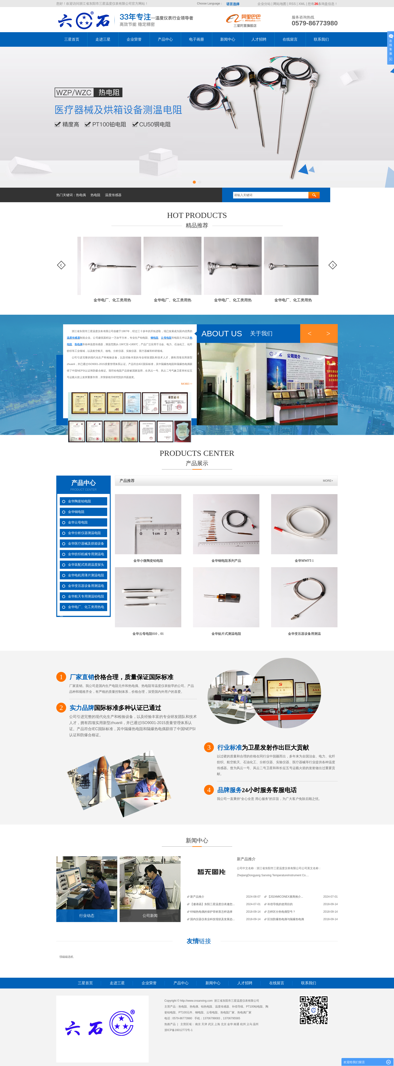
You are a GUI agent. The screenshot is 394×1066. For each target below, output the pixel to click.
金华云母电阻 (78, 522)
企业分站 (264, 4)
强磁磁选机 (66, 956)
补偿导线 (237, 1006)
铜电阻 (199, 1012)
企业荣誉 (134, 39)
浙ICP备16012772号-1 (178, 1030)
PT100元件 (185, 1012)
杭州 (243, 1024)
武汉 (211, 1024)
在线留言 (290, 39)
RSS (292, 4)
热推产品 (170, 1024)
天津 (204, 1024)
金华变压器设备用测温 (304, 634)
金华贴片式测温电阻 (226, 634)
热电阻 (95, 195)
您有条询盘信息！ (323, 4)
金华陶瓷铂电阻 (79, 501)
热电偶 (81, 195)
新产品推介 (246, 859)
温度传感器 (113, 195)
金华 (230, 1024)
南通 (236, 1024)
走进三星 (102, 39)
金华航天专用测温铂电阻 (86, 596)
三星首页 (71, 39)
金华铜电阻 (76, 512)
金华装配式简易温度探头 (86, 564)
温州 (255, 1024)
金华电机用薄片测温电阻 (86, 575)
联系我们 (321, 39)
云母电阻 (212, 1012)
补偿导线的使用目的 (280, 904)
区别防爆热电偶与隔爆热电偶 (285, 919)
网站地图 (280, 4)
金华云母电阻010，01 (148, 634)
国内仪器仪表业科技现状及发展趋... (212, 919)
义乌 (249, 1024)
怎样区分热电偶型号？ (281, 911)
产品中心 (165, 39)
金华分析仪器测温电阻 (84, 533)
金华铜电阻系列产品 (226, 560)
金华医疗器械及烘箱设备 (86, 543)
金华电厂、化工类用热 (114, 300)
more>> (186, 383)
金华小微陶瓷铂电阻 (148, 560)
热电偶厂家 (244, 1012)
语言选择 (232, 4)
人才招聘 (258, 39)
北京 (224, 1024)
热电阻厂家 (227, 1012)
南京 (198, 1024)
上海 (217, 1024)
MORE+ (328, 480)
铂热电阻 (206, 1006)
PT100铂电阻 (254, 1006)
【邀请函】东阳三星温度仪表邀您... (212, 904)
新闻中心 (227, 39)
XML (302, 4)
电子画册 (196, 39)
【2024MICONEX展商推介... (285, 896)
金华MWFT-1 (304, 560)
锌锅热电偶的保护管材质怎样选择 (211, 911)
